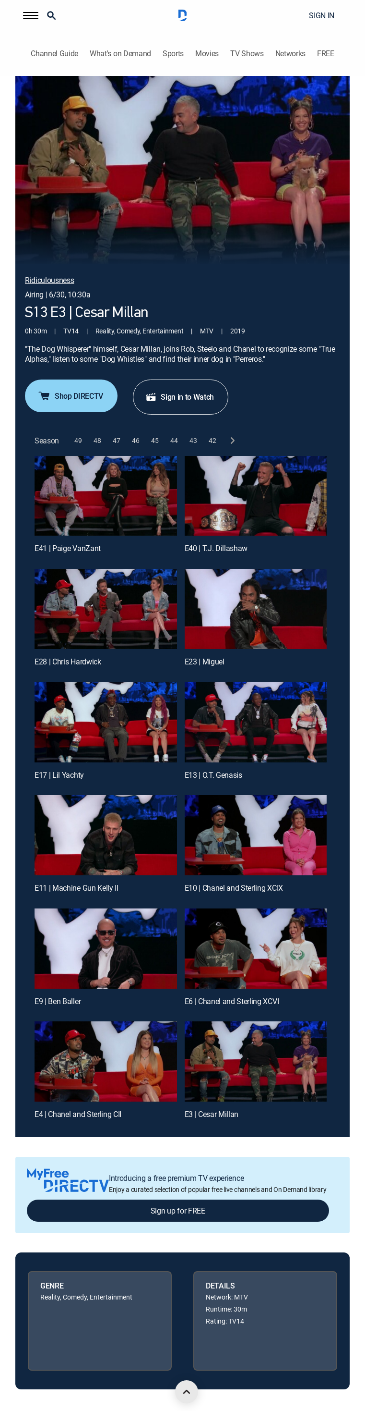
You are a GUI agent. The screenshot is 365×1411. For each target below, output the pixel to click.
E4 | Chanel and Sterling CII (78, 1114)
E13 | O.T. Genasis (213, 775)
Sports (173, 54)
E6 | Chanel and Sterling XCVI (232, 1001)
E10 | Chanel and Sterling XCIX (234, 888)
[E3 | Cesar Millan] (256, 1061)
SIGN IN (321, 15)
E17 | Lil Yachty (59, 775)
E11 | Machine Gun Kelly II (76, 888)
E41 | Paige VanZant (68, 548)
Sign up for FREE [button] (178, 1210)
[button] (30, 15)
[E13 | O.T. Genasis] (256, 722)
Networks (290, 54)
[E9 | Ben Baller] (106, 948)
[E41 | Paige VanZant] (106, 496)
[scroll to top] (186, 1391)
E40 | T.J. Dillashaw (216, 548)
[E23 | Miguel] (256, 609)
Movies (207, 54)
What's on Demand (120, 54)
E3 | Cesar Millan (212, 1114)
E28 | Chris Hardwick (68, 661)
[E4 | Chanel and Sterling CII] (106, 1061)
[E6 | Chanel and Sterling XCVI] (256, 948)
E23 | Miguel (204, 661)
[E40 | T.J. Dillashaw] (256, 496)
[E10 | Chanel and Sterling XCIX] (256, 835)
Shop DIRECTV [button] (70, 396)
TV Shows (246, 54)
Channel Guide (54, 54)
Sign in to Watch (179, 397)
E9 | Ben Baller (58, 1001)
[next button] (232, 441)
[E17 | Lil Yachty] (106, 722)
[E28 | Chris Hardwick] (106, 609)
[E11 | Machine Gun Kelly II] (106, 835)
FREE (325, 54)
